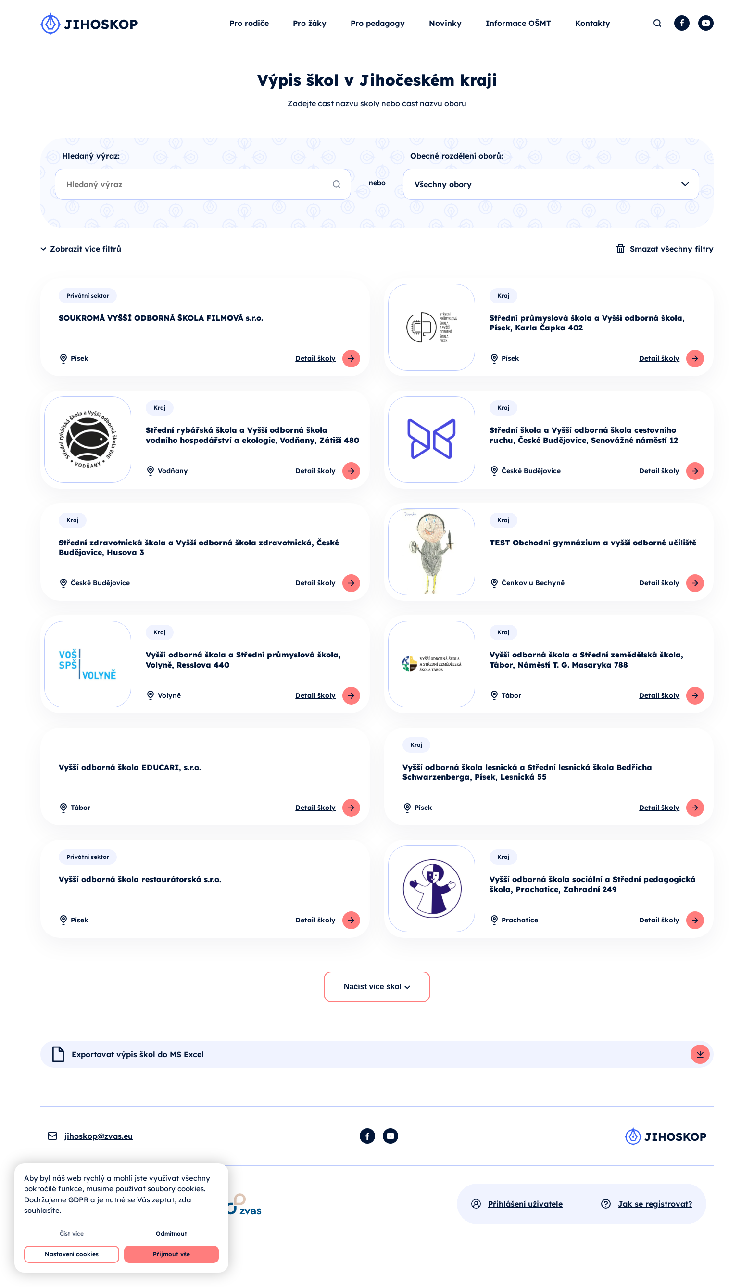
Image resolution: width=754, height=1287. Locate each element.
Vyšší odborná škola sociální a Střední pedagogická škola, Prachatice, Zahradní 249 (593, 907)
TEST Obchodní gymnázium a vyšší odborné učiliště (593, 560)
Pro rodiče (249, 31)
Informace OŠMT (518, 31)
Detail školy (313, 374)
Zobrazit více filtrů (85, 263)
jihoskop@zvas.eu (98, 1160)
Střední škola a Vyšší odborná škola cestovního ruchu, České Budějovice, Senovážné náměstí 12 (584, 451)
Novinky (445, 31)
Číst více (72, 1233)
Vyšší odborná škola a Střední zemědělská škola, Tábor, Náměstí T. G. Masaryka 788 (586, 679)
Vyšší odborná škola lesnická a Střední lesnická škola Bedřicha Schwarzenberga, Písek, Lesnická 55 (527, 793)
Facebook (682, 30)
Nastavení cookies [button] (72, 1254)
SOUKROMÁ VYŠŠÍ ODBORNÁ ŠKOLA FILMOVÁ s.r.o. (161, 333)
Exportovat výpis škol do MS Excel (138, 1078)
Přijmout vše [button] (171, 1254)
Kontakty (592, 31)
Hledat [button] (657, 30)
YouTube (706, 30)
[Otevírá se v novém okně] (243, 1227)
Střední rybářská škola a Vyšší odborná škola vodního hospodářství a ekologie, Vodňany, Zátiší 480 (252, 451)
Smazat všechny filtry (672, 263)
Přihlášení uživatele (525, 1228)
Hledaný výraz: (91, 171)
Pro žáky (310, 31)
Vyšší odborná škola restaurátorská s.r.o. (140, 902)
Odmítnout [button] (171, 1233)
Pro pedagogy (378, 31)
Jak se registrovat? (655, 1228)
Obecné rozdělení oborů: (456, 171)
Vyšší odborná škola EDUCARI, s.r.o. (130, 788)
